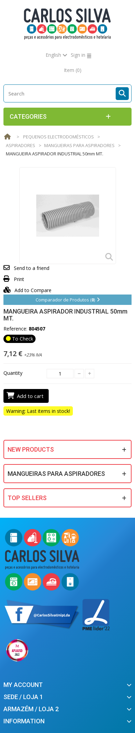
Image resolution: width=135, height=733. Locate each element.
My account (23, 684)
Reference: (15, 328)
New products (31, 449)
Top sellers (27, 497)
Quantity (12, 373)
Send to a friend (31, 268)
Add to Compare (27, 290)
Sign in (78, 55)
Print (19, 279)
